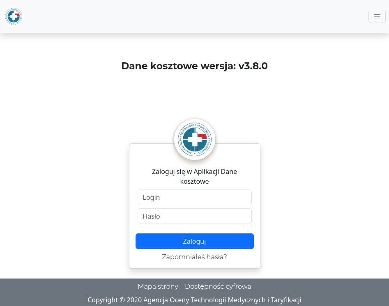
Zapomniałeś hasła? (194, 257)
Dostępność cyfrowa (218, 286)
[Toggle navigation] (377, 16)
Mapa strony (158, 286)
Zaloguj (194, 241)
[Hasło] (195, 216)
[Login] (195, 197)
